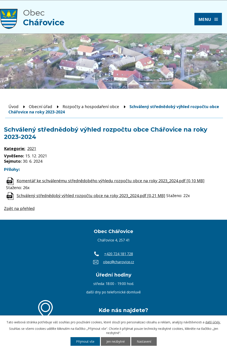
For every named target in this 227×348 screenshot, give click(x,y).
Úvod (13, 106)
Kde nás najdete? (123, 310)
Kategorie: (14, 148)
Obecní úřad (40, 106)
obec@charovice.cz (118, 261)
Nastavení (144, 341)
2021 (31, 148)
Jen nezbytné (115, 341)
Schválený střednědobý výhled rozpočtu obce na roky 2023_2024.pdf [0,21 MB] (91, 195)
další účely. (213, 322)
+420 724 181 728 (118, 253)
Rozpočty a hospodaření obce (91, 106)
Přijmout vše (85, 341)
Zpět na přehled (19, 208)
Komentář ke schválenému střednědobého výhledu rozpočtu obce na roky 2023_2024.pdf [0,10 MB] (110, 180)
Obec (44, 17)
